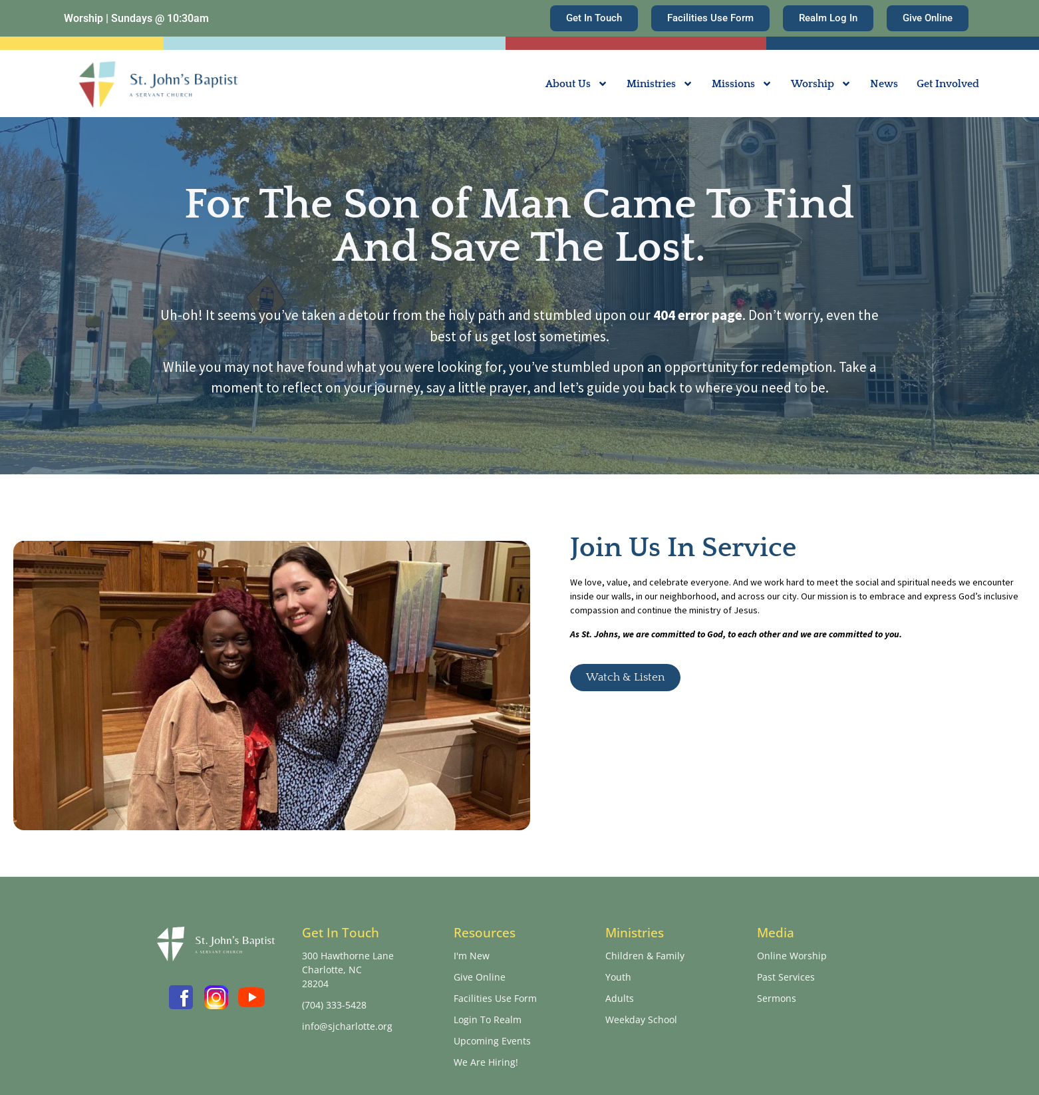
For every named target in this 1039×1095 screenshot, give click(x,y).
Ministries (660, 84)
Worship (821, 84)
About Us (576, 84)
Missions (742, 84)
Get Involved (948, 84)
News (884, 84)
